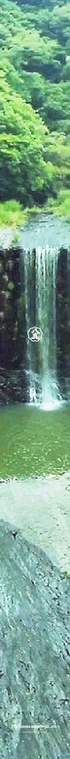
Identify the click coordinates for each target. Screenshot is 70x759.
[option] (35, 379)
